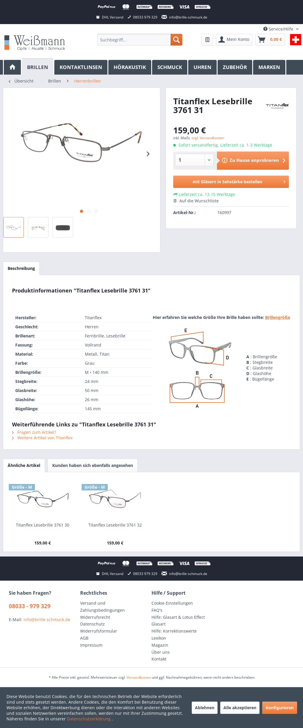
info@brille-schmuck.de (46, 619)
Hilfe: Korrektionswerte (174, 631)
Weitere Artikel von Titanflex (42, 438)
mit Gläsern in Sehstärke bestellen (239, 180)
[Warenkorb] (270, 40)
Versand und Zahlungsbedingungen (102, 606)
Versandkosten (139, 677)
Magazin (160, 645)
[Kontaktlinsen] (81, 67)
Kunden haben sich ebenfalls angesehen (92, 465)
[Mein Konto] (234, 40)
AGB (84, 638)
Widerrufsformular (98, 631)
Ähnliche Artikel (24, 465)
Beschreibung (21, 268)
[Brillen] (38, 66)
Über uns (161, 652)
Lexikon (159, 638)
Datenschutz (92, 624)
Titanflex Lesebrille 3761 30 (42, 525)
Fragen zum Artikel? (34, 432)
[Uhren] (203, 67)
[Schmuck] (170, 67)
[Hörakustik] (130, 67)
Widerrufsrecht (95, 617)
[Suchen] (176, 40)
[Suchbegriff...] (139, 40)
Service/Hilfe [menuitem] (278, 29)
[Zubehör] (235, 67)
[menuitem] (139, 40)
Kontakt (159, 659)
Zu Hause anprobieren (254, 160)
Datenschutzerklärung (89, 719)
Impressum (91, 645)
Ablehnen (204, 707)
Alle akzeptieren (239, 707)
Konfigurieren (280, 707)
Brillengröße (277, 317)
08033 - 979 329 (30, 606)
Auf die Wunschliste (196, 201)
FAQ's (157, 610)
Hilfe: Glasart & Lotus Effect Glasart (178, 620)
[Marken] (269, 67)
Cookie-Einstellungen (172, 603)
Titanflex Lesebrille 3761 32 (115, 525)
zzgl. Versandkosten (207, 137)
